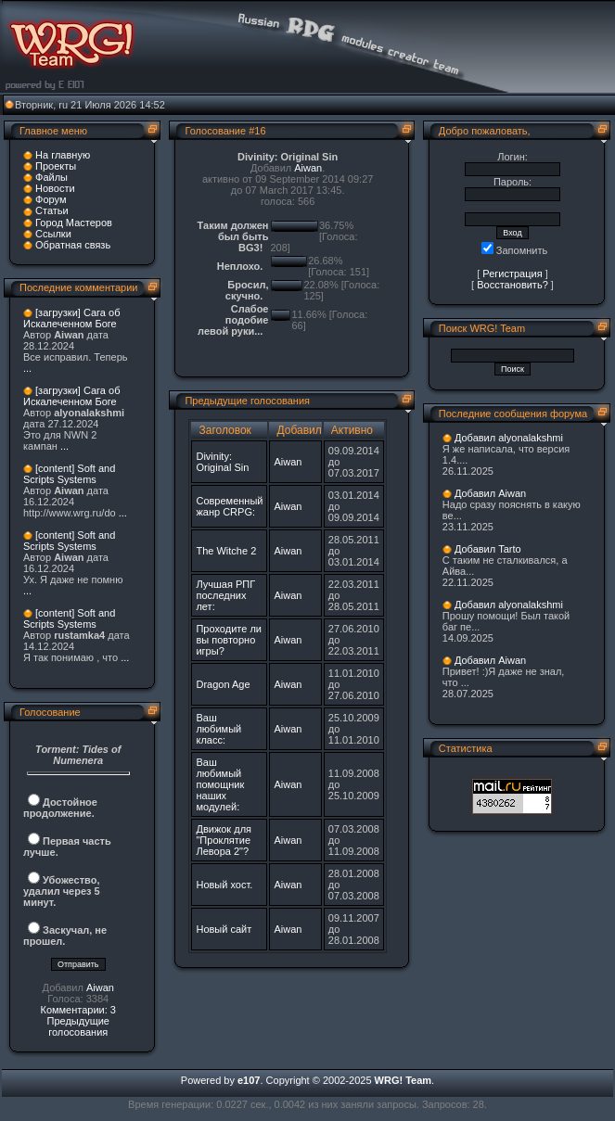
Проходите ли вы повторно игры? (229, 639)
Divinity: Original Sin (222, 462)
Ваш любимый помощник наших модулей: (220, 784)
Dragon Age (223, 684)
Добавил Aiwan (490, 493)
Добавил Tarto (488, 548)
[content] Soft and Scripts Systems (69, 474)
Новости (55, 188)
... (27, 368)
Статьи (52, 210)
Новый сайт (223, 929)
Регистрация (512, 273)
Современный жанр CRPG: (229, 506)
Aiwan (100, 987)
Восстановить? (512, 284)
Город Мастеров (73, 222)
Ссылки (53, 233)
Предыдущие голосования (77, 1026)
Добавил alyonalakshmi (509, 437)
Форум (50, 199)
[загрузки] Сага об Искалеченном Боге (71, 318)
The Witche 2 (226, 550)
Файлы (51, 177)
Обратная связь (72, 244)
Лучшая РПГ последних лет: (225, 595)
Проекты (55, 166)
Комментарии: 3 (78, 1009)
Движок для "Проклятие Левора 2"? (223, 840)
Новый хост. (224, 884)
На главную (62, 154)
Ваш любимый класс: (218, 728)
